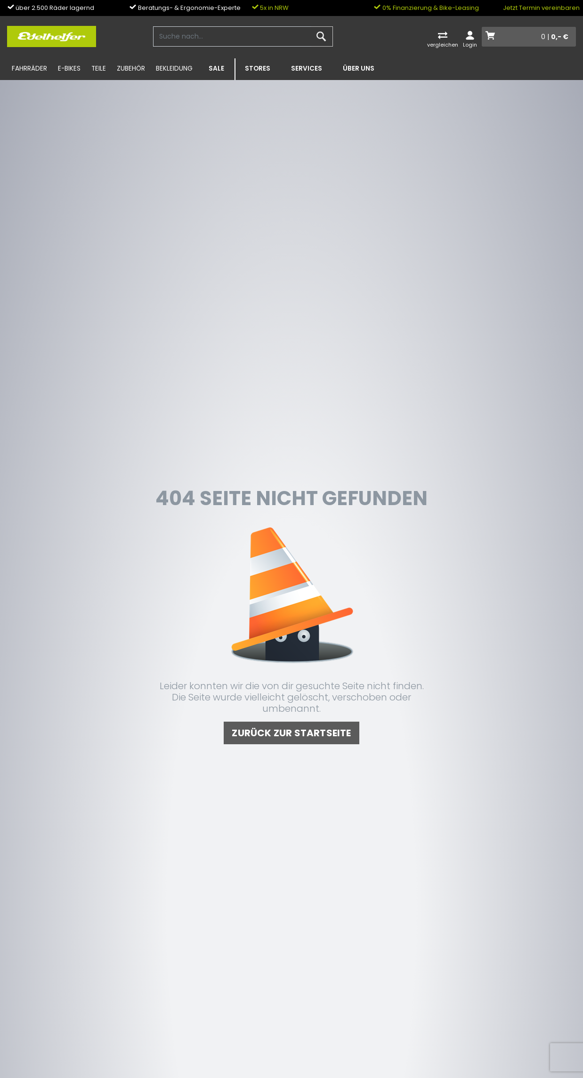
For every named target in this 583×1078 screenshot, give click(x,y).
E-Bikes (69, 68)
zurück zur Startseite (291, 733)
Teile (98, 68)
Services (306, 68)
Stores (257, 68)
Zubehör (131, 68)
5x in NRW (270, 7)
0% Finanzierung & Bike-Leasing (426, 7)
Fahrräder (29, 68)
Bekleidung (174, 68)
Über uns (358, 68)
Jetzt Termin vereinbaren (541, 7)
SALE (216, 68)
